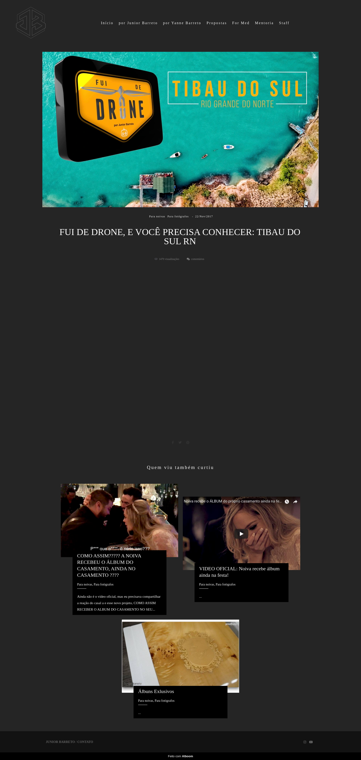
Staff (284, 23)
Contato (85, 742)
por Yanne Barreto (182, 23)
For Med (241, 23)
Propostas (217, 23)
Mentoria (264, 23)
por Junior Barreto (138, 23)
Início (107, 23)
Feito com (180, 756)
